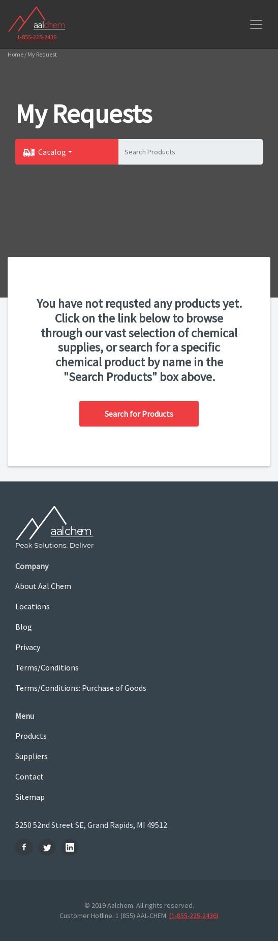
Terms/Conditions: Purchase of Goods (80, 688)
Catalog (52, 152)
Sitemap (30, 797)
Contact (29, 776)
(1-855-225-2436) (194, 915)
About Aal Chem (43, 586)
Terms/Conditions (47, 667)
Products (31, 736)
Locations (32, 606)
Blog (23, 627)
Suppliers (31, 756)
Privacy (27, 647)
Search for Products (139, 414)
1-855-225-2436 (36, 37)
